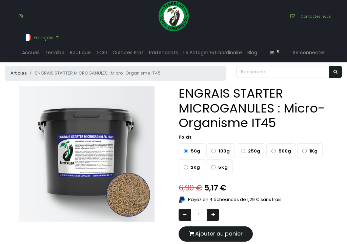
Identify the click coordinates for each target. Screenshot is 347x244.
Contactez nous (316, 16)
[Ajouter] (213, 215)
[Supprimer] (185, 215)
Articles (19, 73)
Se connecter (309, 52)
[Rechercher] (335, 72)
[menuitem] (30, 52)
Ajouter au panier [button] (216, 234)
